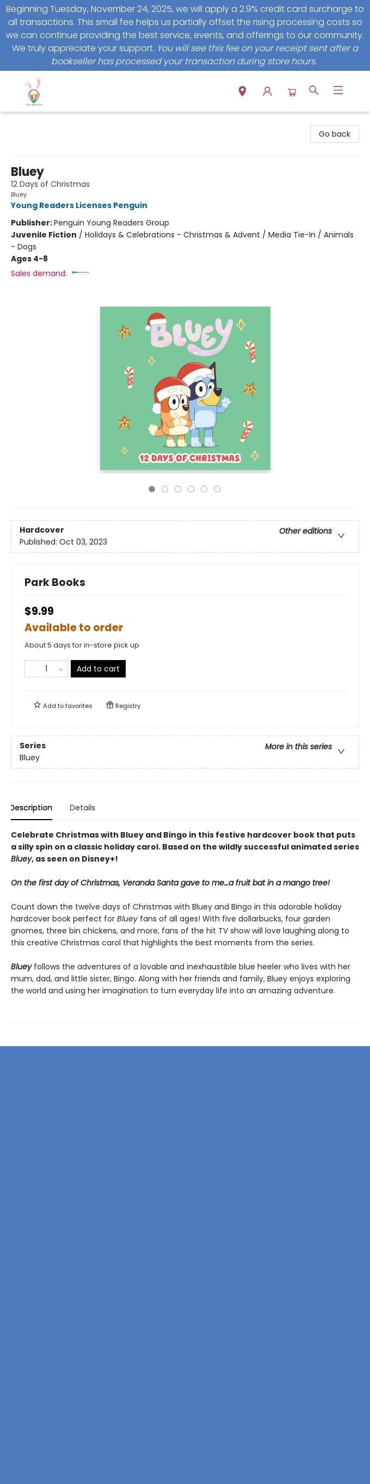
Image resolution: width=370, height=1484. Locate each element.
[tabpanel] (185, 925)
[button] (242, 93)
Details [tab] (84, 807)
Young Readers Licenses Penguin (81, 205)
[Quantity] (46, 668)
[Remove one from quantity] (32, 669)
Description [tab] (32, 807)
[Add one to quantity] (60, 669)
